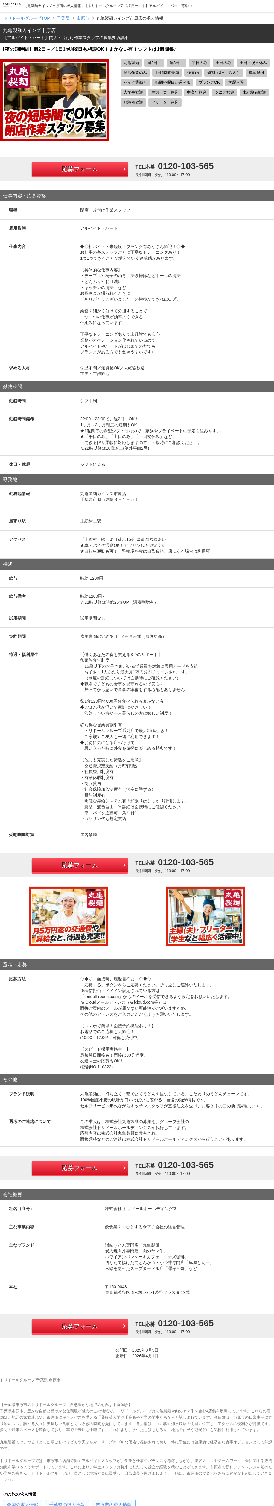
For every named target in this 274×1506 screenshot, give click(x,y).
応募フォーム (80, 169)
